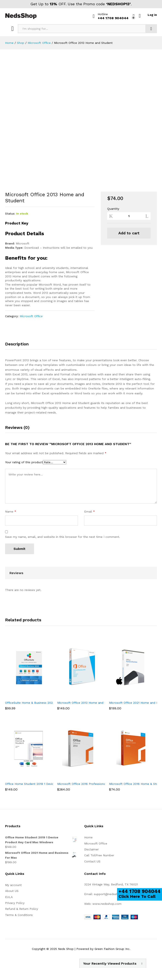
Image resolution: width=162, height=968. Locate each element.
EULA (9, 897)
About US (12, 891)
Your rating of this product (24, 462)
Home (88, 837)
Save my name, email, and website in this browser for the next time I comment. (62, 536)
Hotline (103, 14)
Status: (10, 213)
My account (13, 885)
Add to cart (128, 233)
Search (151, 28)
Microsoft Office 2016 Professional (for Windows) (92, 783)
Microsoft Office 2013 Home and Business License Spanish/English (104, 702)
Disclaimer (91, 849)
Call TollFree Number (99, 855)
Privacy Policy (14, 903)
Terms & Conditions (19, 915)
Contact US (92, 861)
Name (10, 511)
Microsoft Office (31, 316)
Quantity (113, 208)
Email (89, 511)
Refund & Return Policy (21, 908)
